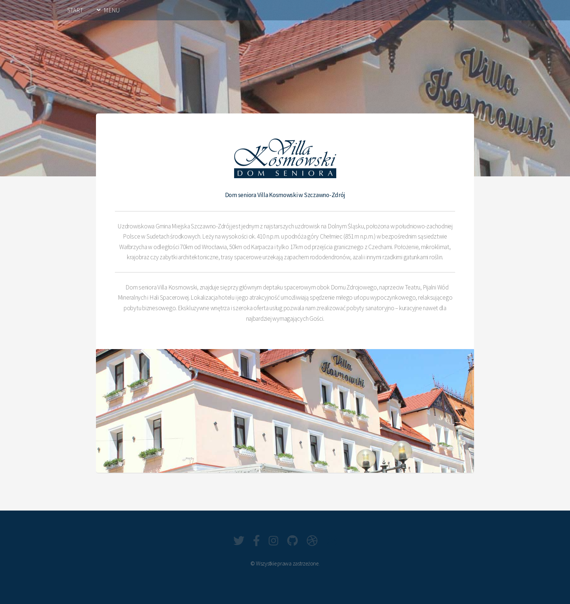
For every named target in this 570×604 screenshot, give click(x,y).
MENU (112, 10)
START (75, 10)
